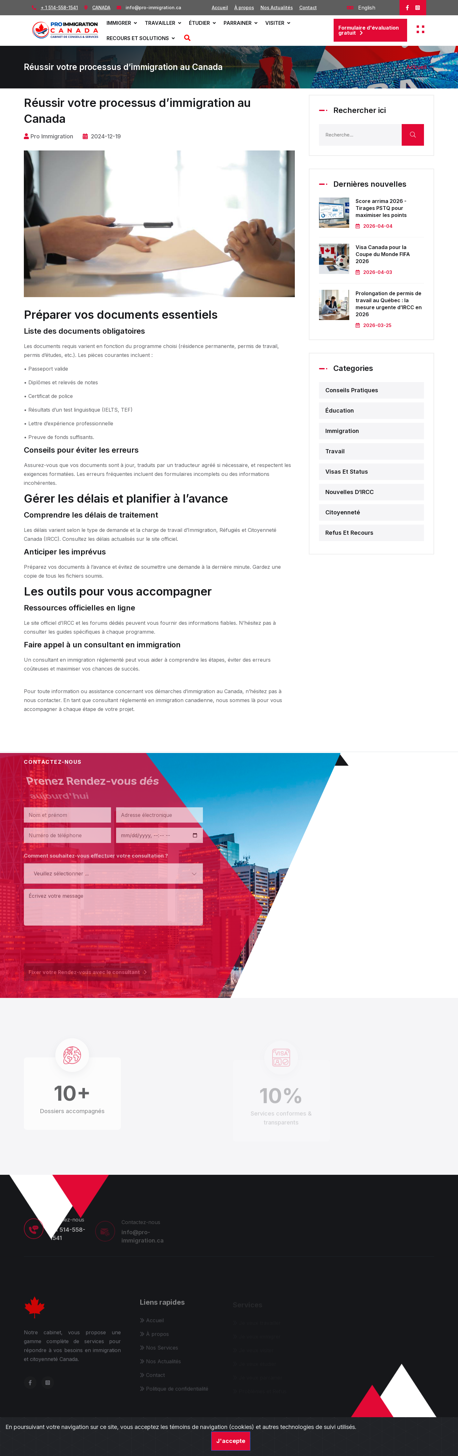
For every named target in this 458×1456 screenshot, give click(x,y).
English (361, 7)
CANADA (101, 7)
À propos (244, 7)
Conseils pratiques (351, 390)
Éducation (339, 410)
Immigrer (122, 23)
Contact (308, 7)
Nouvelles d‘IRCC (349, 492)
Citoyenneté (342, 512)
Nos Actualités (276, 7)
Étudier (202, 23)
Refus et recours (349, 532)
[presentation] (72, 941)
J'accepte (230, 1441)
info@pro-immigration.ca (153, 7)
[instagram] (417, 7)
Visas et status (346, 471)
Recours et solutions (141, 38)
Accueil (220, 7)
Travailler (163, 23)
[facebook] (407, 7)
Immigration (342, 431)
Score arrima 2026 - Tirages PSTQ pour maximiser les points (381, 208)
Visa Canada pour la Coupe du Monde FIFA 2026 (383, 254)
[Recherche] (187, 38)
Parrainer (240, 23)
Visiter (277, 23)
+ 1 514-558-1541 (59, 7)
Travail (335, 451)
